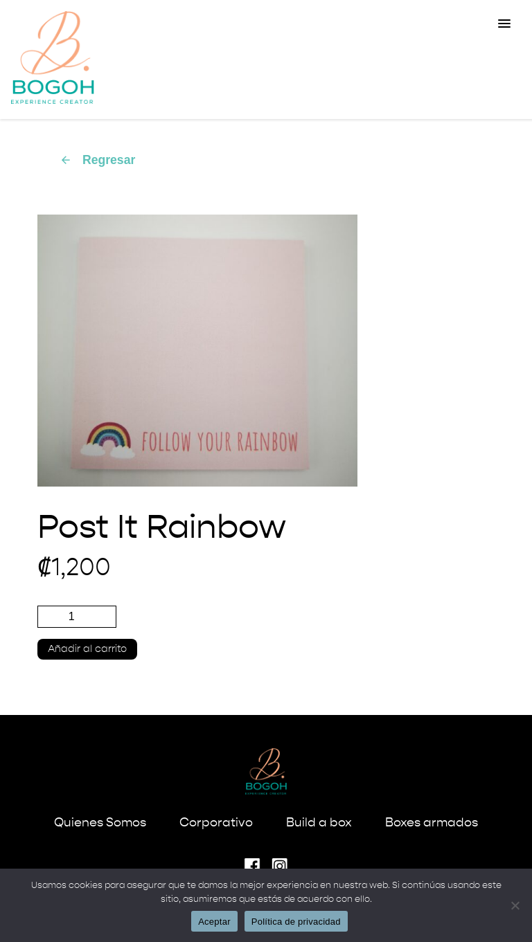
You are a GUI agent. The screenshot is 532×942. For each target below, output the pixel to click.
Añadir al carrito (87, 649)
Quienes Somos (100, 823)
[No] (515, 905)
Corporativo (216, 823)
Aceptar (214, 921)
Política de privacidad (296, 921)
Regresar (97, 160)
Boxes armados (431, 823)
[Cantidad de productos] (76, 617)
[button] (504, 24)
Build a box (319, 823)
